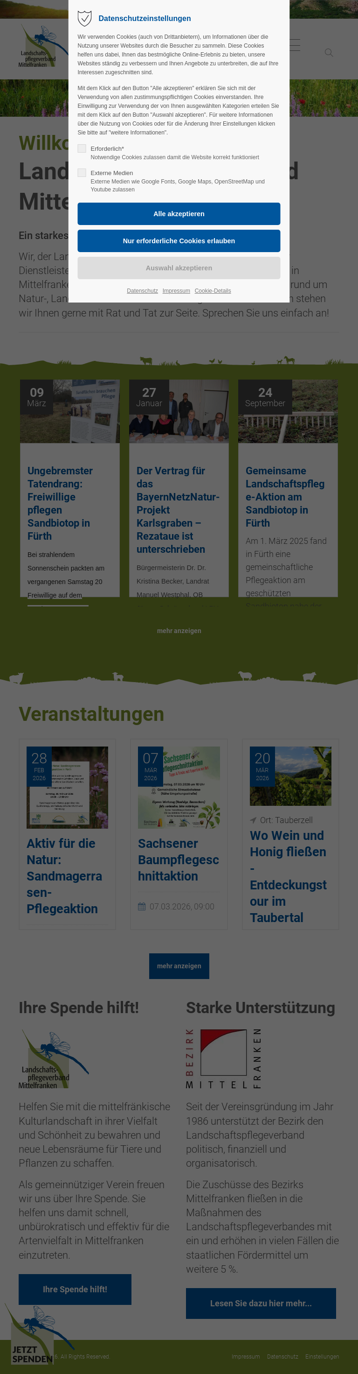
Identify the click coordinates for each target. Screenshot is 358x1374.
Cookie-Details (213, 291)
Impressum (176, 291)
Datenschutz (142, 291)
